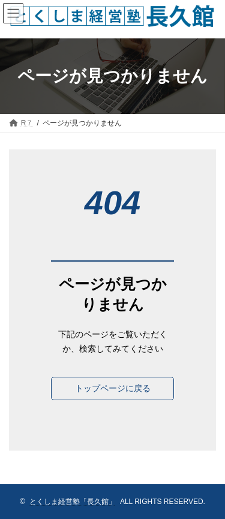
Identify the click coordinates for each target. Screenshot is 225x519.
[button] (112, 389)
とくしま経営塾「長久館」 (72, 501)
